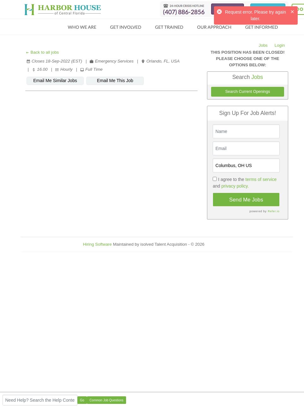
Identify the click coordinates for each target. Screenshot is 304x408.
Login (280, 45)
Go (82, 400)
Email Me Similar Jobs (55, 80)
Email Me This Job (115, 80)
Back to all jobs (42, 52)
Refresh (223, 244)
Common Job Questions (106, 400)
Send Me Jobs (246, 200)
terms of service (261, 179)
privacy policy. (235, 186)
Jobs (263, 45)
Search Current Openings (247, 91)
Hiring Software (97, 244)
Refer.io (273, 211)
